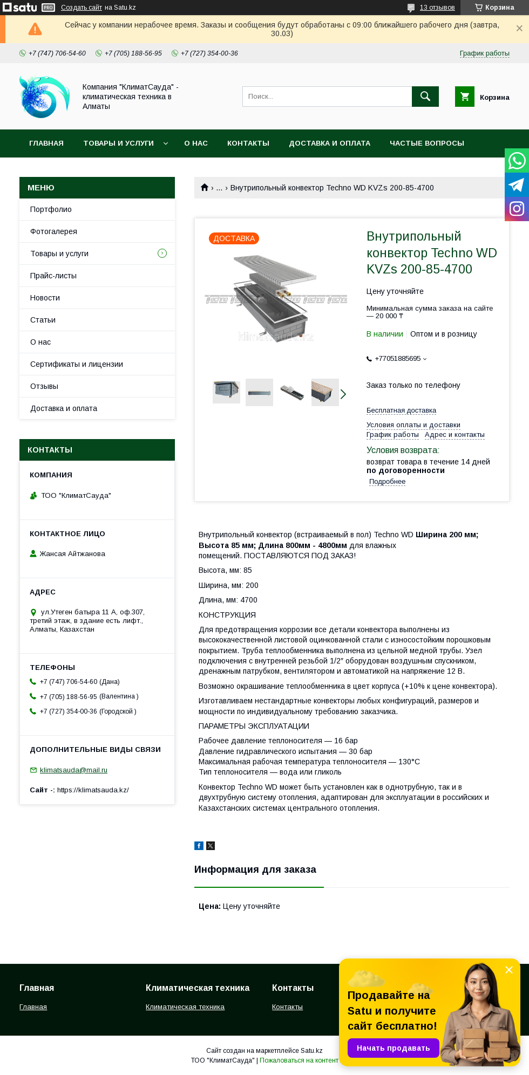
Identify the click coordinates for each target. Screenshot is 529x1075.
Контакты (248, 143)
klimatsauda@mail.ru (73, 770)
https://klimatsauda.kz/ (93, 790)
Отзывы (44, 386)
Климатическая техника (185, 1007)
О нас (196, 143)
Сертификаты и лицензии (76, 364)
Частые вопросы (427, 143)
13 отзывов (437, 7)
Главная (46, 143)
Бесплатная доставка (401, 410)
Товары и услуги (118, 143)
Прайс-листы (53, 275)
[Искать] (425, 96)
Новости (45, 297)
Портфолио (51, 209)
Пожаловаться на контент (299, 1060)
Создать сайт (81, 7)
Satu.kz (312, 1051)
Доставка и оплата (329, 143)
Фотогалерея (53, 231)
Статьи (43, 320)
